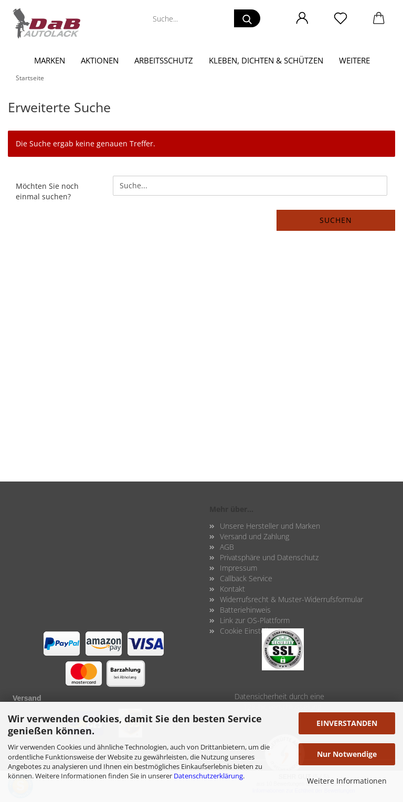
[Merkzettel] (340, 18)
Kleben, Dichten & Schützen (266, 60)
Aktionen (100, 60)
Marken (49, 60)
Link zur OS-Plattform (255, 620)
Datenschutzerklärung (208, 775)
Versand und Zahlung (254, 536)
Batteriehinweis (245, 610)
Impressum (238, 568)
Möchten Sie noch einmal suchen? (47, 191)
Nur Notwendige (347, 754)
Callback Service (246, 578)
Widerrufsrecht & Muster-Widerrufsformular (291, 599)
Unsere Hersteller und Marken (270, 526)
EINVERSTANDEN (346, 723)
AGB (227, 547)
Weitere (354, 60)
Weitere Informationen (347, 781)
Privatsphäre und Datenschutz (269, 557)
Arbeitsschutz (163, 60)
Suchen (336, 220)
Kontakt (232, 589)
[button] (302, 18)
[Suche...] (247, 18)
